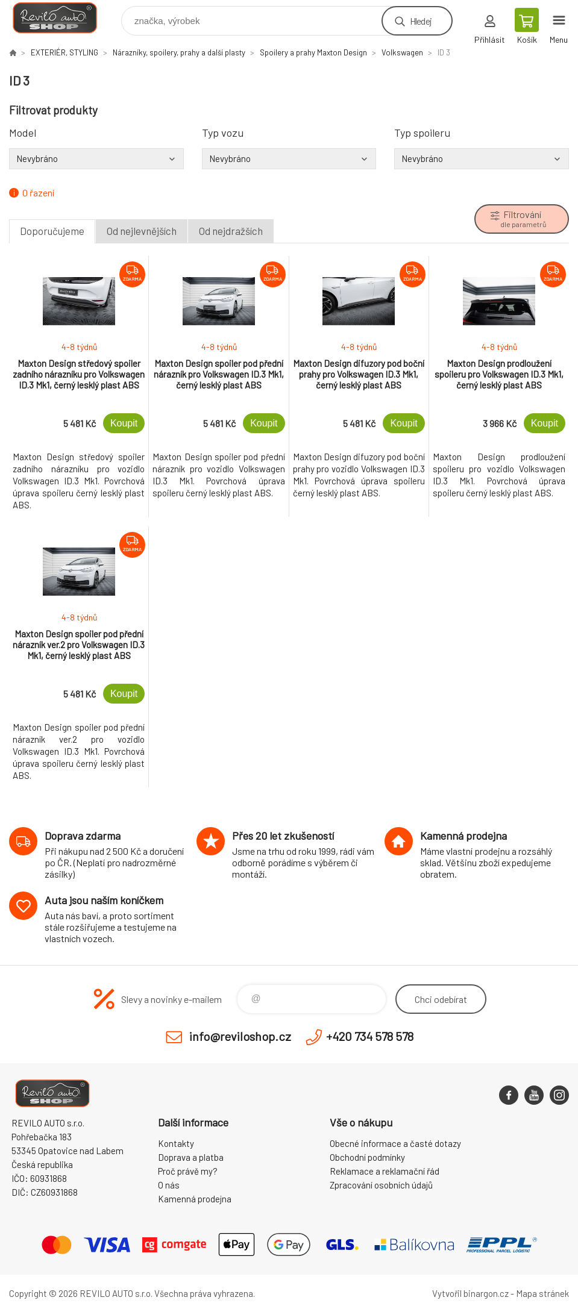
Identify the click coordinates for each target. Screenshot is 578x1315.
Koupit (123, 423)
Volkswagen (402, 52)
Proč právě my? (188, 1171)
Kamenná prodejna (194, 1198)
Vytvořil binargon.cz (470, 1293)
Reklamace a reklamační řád (384, 1171)
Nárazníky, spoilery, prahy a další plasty (179, 52)
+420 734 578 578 (369, 1036)
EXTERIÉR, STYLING (64, 52)
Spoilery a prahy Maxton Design (313, 52)
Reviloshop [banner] (62, 18)
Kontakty (176, 1143)
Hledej (421, 21)
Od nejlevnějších (142, 231)
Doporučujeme (52, 231)
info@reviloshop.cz (240, 1036)
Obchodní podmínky (367, 1157)
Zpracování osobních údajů (381, 1184)
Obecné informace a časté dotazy (395, 1143)
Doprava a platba (191, 1157)
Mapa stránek (542, 1293)
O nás (169, 1184)
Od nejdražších (231, 231)
